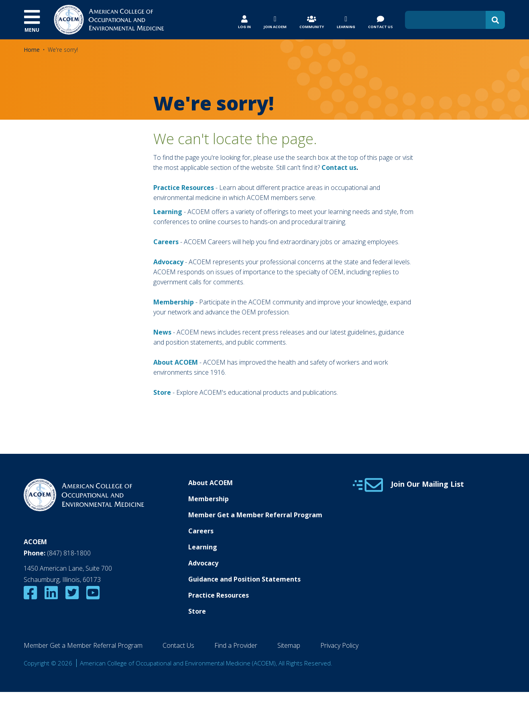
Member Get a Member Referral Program (255, 514)
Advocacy (203, 563)
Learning (167, 211)
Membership (173, 302)
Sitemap (288, 645)
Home (32, 49)
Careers (201, 530)
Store (197, 611)
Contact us (338, 167)
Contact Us (178, 645)
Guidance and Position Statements (244, 579)
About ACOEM (175, 362)
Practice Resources (183, 187)
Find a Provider (235, 645)
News (162, 332)
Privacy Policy (339, 645)
